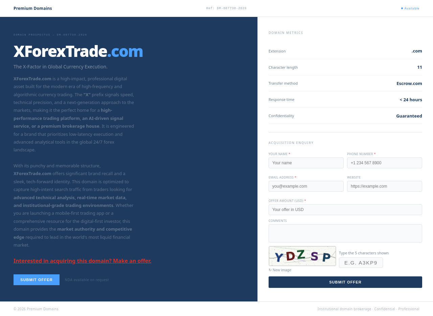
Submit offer (36, 280)
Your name (279, 154)
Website (354, 177)
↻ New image (280, 270)
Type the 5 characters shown (364, 252)
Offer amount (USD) (287, 200)
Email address (282, 177)
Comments (278, 220)
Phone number (361, 154)
